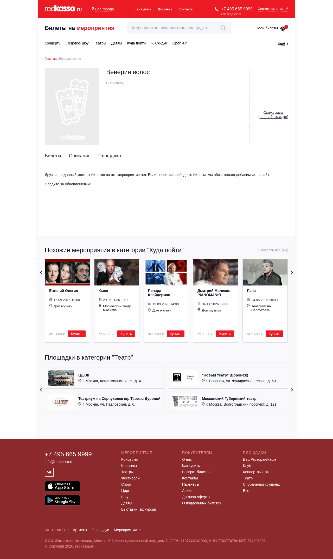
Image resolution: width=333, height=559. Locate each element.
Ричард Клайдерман (159, 293)
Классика (129, 466)
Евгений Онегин (63, 291)
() (273, 114)
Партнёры (190, 484)
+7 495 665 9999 (237, 9)
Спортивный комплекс (262, 484)
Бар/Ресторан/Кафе (260, 459)
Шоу (124, 497)
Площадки (100, 530)
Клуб (247, 466)
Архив (187, 491)
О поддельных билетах (201, 503)
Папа (251, 291)
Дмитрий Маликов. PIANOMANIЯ (214, 293)
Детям (126, 503)
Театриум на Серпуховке (259, 308)
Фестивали (130, 478)
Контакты (186, 9)
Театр (248, 478)
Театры (127, 472)
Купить (76, 334)
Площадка (109, 155)
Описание (80, 155)
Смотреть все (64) (273, 250)
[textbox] (179, 28)
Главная (51, 59)
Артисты (80, 530)
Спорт (126, 484)
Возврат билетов (196, 472)
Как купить (143, 9)
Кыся (103, 291)
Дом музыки (61, 306)
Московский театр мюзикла (115, 308)
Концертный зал (256, 472)
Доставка (165, 9)
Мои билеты (271, 28)
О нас (187, 459)
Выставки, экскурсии (138, 509)
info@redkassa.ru (59, 462)
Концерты (129, 459)
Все (246, 491)
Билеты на (79, 28)
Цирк (125, 491)
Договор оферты (196, 497)
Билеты (53, 155)
